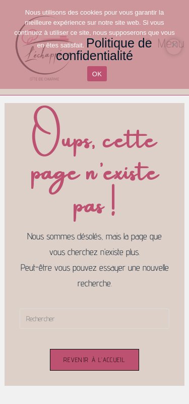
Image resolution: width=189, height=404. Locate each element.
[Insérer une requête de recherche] (94, 319)
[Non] (173, 47)
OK (97, 74)
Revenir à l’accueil (94, 360)
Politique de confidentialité (104, 49)
